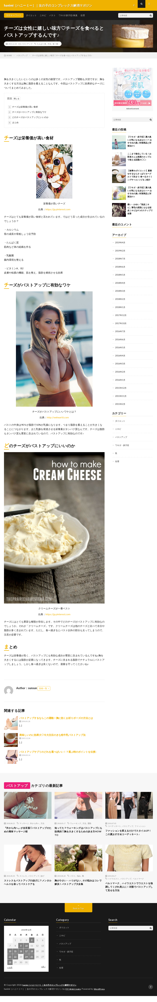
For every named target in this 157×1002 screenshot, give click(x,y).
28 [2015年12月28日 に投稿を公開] (10, 968)
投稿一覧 (43, 688)
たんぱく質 (41, 44)
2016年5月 (120, 346)
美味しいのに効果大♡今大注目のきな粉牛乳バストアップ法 (52, 734)
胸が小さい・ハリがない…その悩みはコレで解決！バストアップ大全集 (78, 887)
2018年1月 (120, 306)
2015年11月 (121, 394)
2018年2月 (120, 298)
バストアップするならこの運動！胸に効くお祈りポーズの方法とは (56, 717)
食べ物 (55, 44)
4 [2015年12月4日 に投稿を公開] (31, 946)
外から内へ (34, 823)
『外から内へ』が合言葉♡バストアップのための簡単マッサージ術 (26, 830)
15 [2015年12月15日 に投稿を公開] (15, 957)
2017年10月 (121, 322)
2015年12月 (121, 386)
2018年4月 (120, 282)
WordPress (101, 995)
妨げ (42, 880)
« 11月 (9, 974)
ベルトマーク (138, 883)
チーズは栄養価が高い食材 (25, 106)
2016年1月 (120, 378)
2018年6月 (120, 266)
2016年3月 (120, 362)
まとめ (15, 122)
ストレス (23, 880)
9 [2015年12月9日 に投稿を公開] (20, 952)
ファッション (140, 826)
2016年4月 (120, 354)
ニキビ (43, 15)
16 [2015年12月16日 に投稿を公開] (21, 957)
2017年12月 (121, 314)
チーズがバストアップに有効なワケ (29, 112)
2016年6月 (120, 338)
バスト (52, 15)
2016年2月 (120, 370)
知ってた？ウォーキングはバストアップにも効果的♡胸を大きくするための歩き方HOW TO (77, 832)
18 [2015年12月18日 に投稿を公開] (32, 957)
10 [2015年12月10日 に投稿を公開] (26, 952)
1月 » (43, 973)
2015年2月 (120, 402)
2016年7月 (120, 330)
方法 (49, 44)
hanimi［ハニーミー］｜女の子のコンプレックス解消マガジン (51, 991)
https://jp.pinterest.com (58, 209)
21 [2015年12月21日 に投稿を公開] (10, 963)
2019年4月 (120, 242)
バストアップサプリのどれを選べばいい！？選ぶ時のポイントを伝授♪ (58, 751)
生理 (82, 15)
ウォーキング (75, 823)
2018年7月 (120, 258)
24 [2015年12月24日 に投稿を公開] (26, 963)
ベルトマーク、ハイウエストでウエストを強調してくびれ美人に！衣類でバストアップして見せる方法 (128, 892)
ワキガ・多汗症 (122, 443)
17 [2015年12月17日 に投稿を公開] (26, 957)
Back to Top (78, 914)
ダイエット (31, 15)
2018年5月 (120, 274)
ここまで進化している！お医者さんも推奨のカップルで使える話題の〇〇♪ (139, 156)
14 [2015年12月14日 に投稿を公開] (10, 957)
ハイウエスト (113, 883)
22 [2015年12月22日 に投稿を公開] (15, 963)
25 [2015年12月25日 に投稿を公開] (32, 963)
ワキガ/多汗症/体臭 (68, 15)
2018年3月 (120, 290)
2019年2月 (120, 250)
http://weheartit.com (58, 417)
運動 (89, 823)
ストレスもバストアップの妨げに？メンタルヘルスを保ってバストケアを (26, 889)
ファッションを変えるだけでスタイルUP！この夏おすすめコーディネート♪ (128, 835)
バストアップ (26, 44)
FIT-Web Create (73, 995)
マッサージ (24, 823)
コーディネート (114, 826)
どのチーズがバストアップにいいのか (30, 117)
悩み (79, 880)
